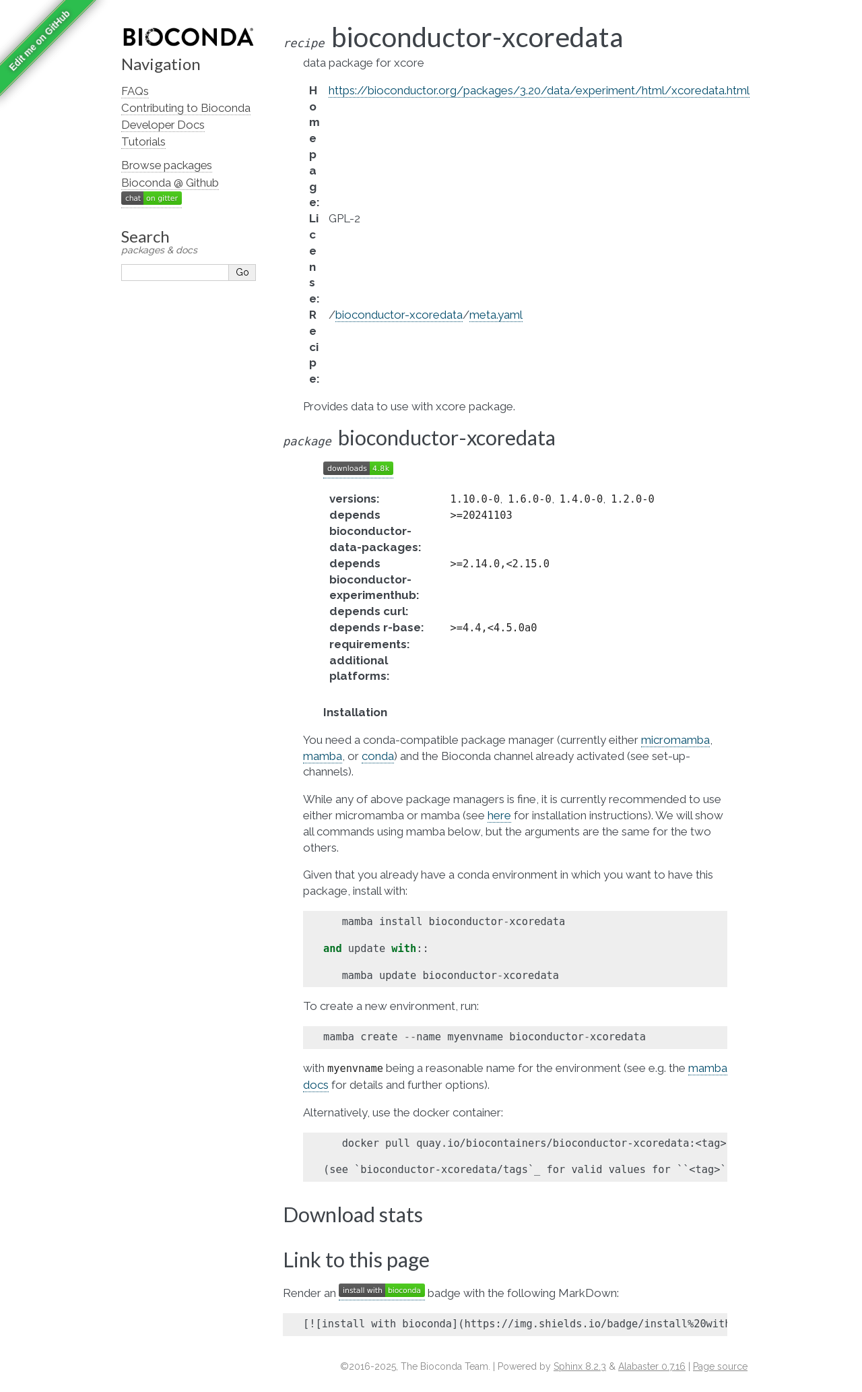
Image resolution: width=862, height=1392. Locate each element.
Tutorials (143, 141)
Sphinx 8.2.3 (580, 1366)
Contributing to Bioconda (186, 108)
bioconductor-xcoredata (399, 314)
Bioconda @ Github (170, 182)
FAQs (135, 91)
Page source (720, 1366)
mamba (322, 756)
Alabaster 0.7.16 (652, 1366)
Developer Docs (163, 124)
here (499, 815)
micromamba (675, 740)
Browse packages (166, 165)
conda (378, 756)
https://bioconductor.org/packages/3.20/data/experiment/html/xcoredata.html (539, 90)
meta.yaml (496, 314)
